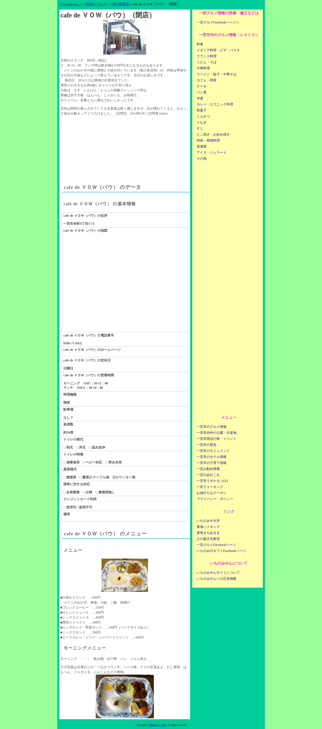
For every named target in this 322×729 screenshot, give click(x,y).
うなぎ (202, 122)
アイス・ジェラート (212, 152)
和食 (200, 44)
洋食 (200, 98)
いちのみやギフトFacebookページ (221, 551)
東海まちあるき (208, 533)
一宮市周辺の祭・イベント (216, 438)
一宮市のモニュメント (213, 451)
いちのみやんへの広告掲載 (216, 578)
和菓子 (202, 110)
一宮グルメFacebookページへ (218, 22)
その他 (202, 158)
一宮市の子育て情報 (212, 463)
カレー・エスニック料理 (215, 104)
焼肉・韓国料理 (208, 140)
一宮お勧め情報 (208, 469)
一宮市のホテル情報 (212, 457)
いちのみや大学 (208, 520)
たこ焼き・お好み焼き (213, 134)
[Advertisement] (124, 146)
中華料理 (203, 68)
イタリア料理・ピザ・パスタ (218, 50)
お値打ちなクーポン (212, 493)
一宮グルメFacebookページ (216, 545)
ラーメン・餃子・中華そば (216, 74)
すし (200, 128)
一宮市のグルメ (94, 4)
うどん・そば (207, 62)
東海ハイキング (208, 526)
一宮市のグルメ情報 (212, 426)
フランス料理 (207, 56)
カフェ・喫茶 (207, 80)
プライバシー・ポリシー (215, 499)
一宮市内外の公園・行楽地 (216, 432)
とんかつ (203, 116)
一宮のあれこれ (208, 475)
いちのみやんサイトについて (218, 572)
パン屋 (202, 92)
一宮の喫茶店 (119, 4)
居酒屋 (202, 146)
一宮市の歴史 (207, 444)
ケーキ (202, 86)
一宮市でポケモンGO (212, 481)
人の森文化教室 (208, 539)
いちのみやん (69, 4)
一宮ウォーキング (210, 487)
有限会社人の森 (157, 725)
